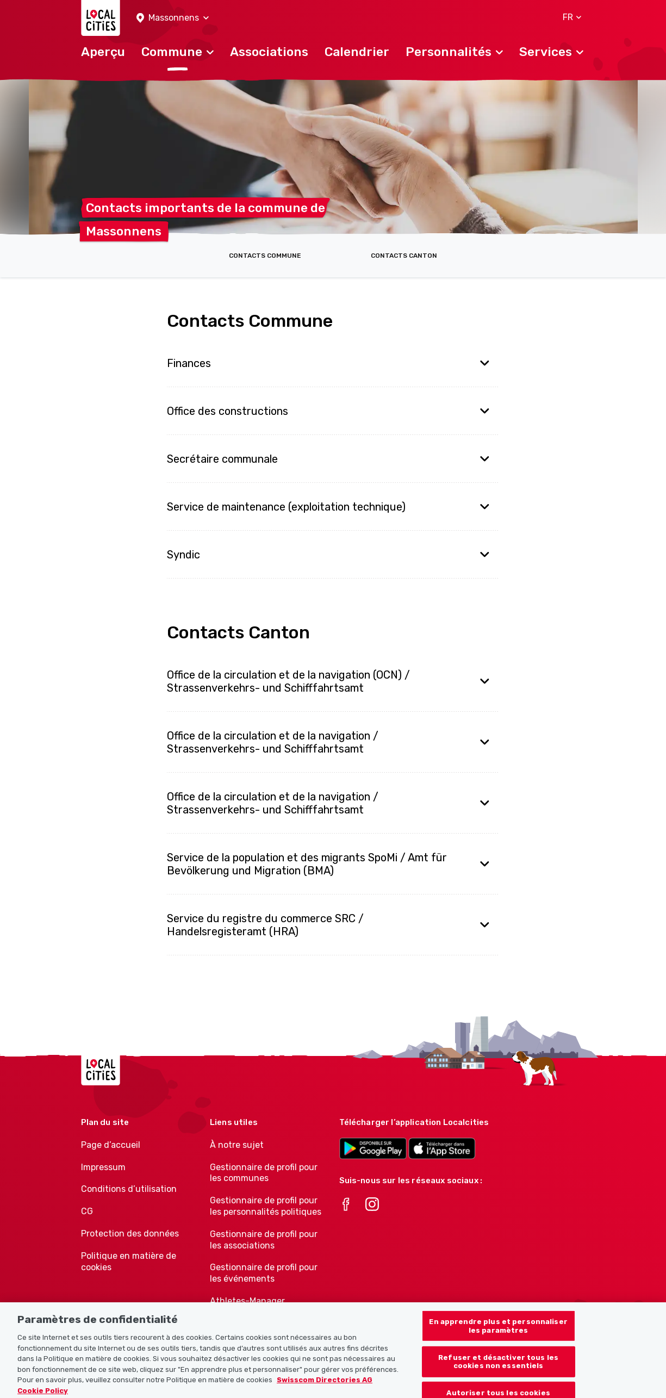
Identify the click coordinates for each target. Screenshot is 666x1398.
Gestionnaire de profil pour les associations (264, 1240)
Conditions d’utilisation (129, 1189)
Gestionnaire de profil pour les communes (264, 1173)
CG (87, 1211)
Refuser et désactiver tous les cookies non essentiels (498, 1367)
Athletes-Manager (247, 1301)
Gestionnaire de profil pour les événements (264, 1273)
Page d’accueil (110, 1145)
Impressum (103, 1167)
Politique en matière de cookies (128, 1261)
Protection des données (130, 1233)
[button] (172, 18)
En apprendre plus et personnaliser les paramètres (498, 1332)
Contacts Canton (404, 255)
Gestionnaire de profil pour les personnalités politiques (265, 1206)
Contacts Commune (265, 255)
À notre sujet (237, 1145)
